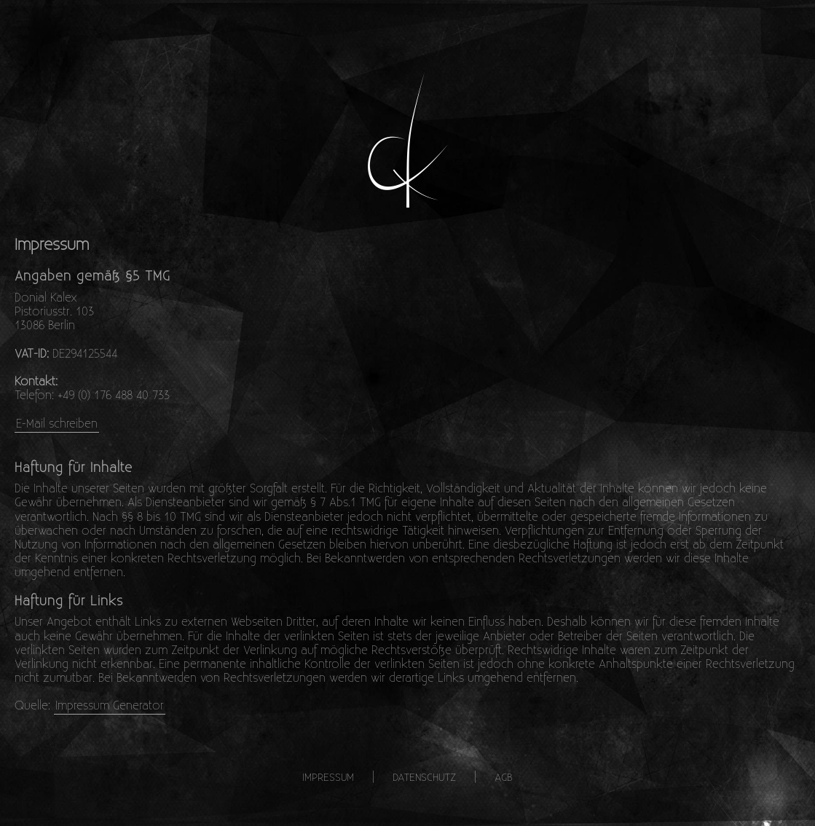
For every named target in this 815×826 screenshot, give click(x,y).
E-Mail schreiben (57, 422)
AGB (504, 776)
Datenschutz (424, 776)
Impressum (328, 776)
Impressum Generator (109, 704)
